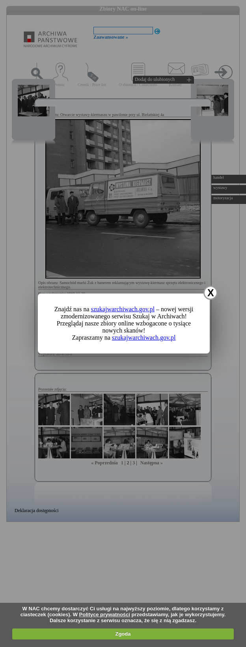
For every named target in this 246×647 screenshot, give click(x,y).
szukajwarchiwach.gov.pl (123, 309)
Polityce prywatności (104, 614)
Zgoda (122, 634)
